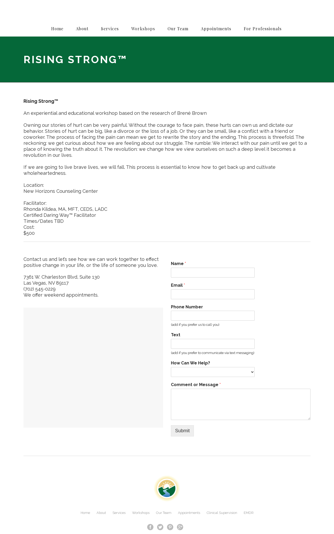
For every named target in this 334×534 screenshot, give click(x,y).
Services (119, 513)
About (101, 513)
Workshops (141, 513)
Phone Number (187, 306)
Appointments (189, 513)
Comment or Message (196, 384)
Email (178, 285)
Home (85, 513)
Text (175, 334)
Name (178, 263)
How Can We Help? (190, 363)
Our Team (163, 513)
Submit (182, 430)
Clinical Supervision (222, 513)
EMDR (249, 513)
